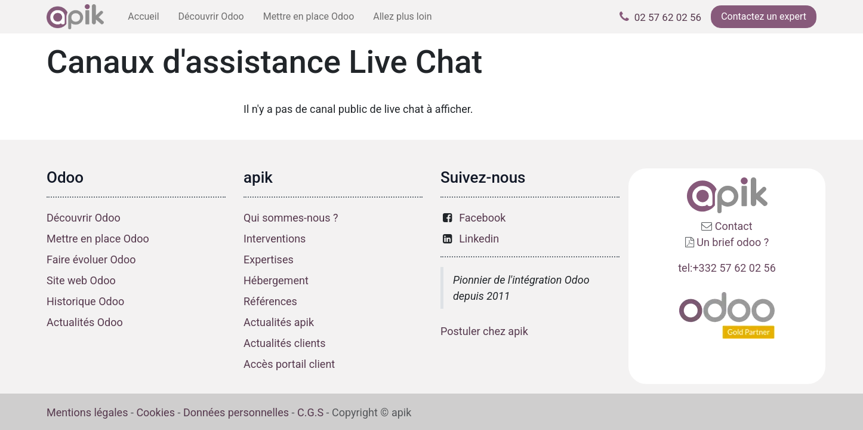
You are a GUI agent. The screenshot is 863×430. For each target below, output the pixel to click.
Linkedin (479, 238)
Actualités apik (279, 322)
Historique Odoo (85, 301)
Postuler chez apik (484, 331)
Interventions (275, 238)
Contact (732, 226)
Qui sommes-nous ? (291, 217)
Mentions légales (87, 412)
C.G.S (310, 412)
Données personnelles (236, 412)
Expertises (269, 259)
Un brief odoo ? (732, 242)
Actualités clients (285, 343)
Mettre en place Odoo (98, 238)
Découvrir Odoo (84, 217)
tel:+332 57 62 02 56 (727, 268)
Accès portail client (289, 364)
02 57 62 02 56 (667, 17)
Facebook (482, 217)
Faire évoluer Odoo (91, 259)
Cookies (155, 412)
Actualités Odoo (85, 322)
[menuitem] (143, 16)
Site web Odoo (81, 280)
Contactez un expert (763, 16)
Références (270, 301)
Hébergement (276, 280)
